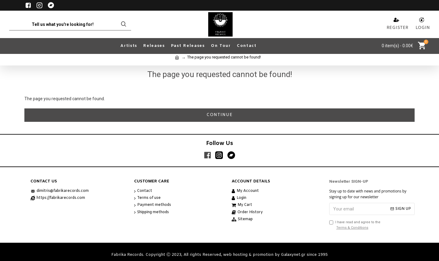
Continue (219, 115)
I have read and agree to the (354, 225)
